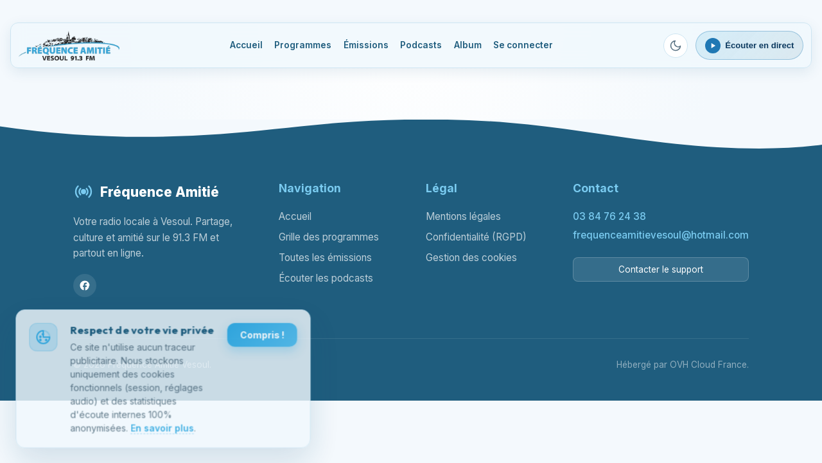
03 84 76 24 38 (609, 216)
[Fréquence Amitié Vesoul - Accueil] (69, 45)
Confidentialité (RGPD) (476, 237)
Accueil (246, 45)
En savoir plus (161, 429)
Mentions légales (463, 216)
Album (468, 45)
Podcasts (421, 45)
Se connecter (523, 45)
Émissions (366, 45)
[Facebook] (84, 285)
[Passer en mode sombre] (675, 45)
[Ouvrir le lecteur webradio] (749, 45)
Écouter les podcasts (326, 278)
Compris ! (262, 336)
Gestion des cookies (471, 257)
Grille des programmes (329, 237)
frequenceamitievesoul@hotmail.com (661, 235)
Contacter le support (660, 269)
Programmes (302, 45)
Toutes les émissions (325, 257)
